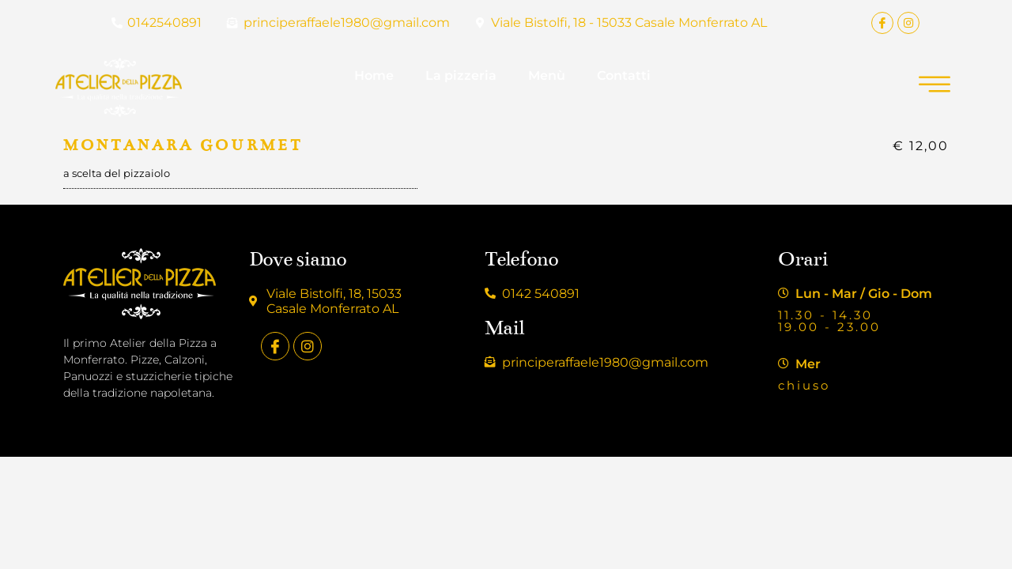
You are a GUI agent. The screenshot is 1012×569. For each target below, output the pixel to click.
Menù (546, 75)
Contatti (624, 75)
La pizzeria (461, 75)
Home (374, 75)
